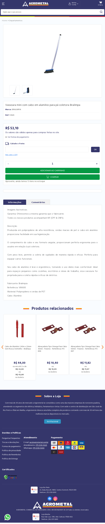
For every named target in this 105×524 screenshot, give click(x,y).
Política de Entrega (10, 458)
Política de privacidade (11, 450)
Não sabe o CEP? (11, 155)
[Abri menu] (3, 4)
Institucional (52, 421)
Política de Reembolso (11, 454)
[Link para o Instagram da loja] (55, 498)
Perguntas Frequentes (11, 438)
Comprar (54, 177)
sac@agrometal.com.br (38, 442)
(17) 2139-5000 (38, 448)
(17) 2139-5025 (41, 445)
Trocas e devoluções (10, 442)
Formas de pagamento (11, 446)
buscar (101, 12)
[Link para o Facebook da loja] (49, 498)
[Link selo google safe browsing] (10, 477)
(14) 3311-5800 (53, 519)
